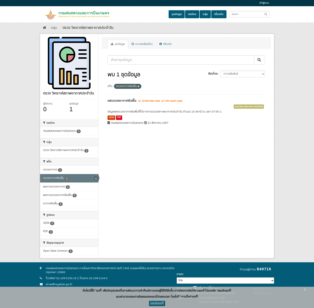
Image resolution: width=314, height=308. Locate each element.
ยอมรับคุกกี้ (157, 303)
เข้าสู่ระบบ (264, 3)
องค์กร (192, 14)
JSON (111, 117)
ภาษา (180, 274)
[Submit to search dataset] (266, 14)
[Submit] (259, 60)
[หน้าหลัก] (44, 27)
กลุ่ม (205, 14)
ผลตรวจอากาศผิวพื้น (122, 100)
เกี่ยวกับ (218, 14)
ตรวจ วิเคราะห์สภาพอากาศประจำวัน (87, 27)
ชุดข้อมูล (177, 14)
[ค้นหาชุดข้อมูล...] (181, 60)
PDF (119, 117)
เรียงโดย (212, 74)
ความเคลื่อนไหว (142, 44)
